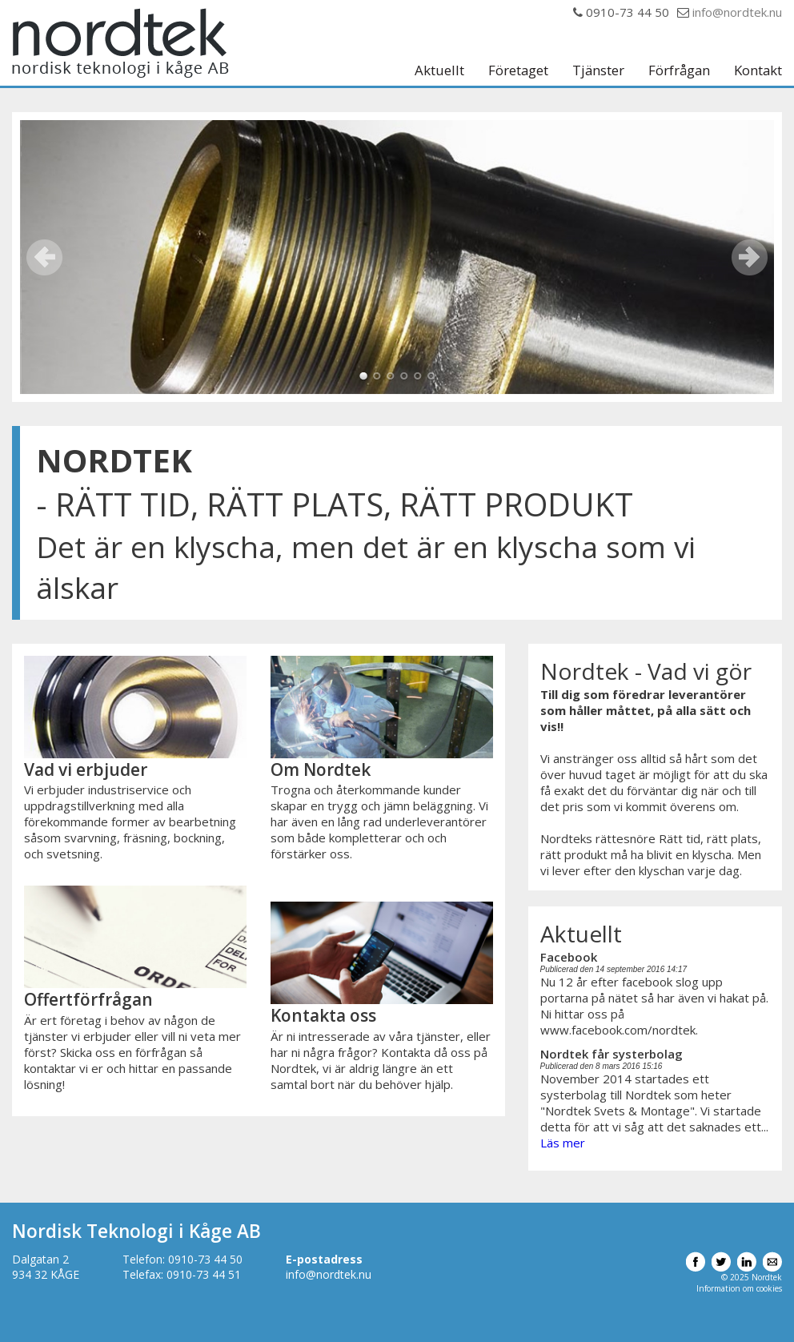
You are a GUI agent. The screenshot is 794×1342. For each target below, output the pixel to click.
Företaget (518, 71)
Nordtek (120, 43)
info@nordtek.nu (737, 12)
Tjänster (598, 71)
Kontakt (758, 71)
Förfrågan (679, 71)
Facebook (568, 957)
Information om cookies (739, 1288)
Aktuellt (439, 71)
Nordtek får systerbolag (611, 1054)
